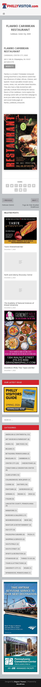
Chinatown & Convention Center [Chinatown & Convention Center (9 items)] (20, 469)
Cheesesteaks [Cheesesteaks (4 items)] (28, 463)
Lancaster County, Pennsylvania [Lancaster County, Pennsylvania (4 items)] (19, 505)
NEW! (29, 34)
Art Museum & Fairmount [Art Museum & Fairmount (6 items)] (17, 439)
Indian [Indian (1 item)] (21, 494)
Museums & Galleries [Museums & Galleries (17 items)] (16, 515)
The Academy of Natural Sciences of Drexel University (19, 304)
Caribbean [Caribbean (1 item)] (24, 458)
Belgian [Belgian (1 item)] (10, 449)
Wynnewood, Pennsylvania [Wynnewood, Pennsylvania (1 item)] (18, 573)
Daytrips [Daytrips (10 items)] (22, 484)
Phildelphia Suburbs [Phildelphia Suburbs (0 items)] (15, 534)
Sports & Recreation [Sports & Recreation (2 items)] (15, 554)
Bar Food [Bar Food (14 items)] (21, 444)
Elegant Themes (20, 682)
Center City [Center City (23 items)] (12, 463)
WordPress (20, 684)
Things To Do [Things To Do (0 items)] (28, 558)
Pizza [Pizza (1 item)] (31, 534)
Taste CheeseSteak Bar (13, 247)
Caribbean (13, 34)
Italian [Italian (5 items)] (10, 499)
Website (10, 66)
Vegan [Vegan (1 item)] (27, 568)
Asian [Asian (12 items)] (9, 444)
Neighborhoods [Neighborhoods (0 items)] (13, 520)
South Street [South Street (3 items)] (12, 549)
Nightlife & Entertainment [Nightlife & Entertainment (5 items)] (18, 525)
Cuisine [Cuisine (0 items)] (10, 484)
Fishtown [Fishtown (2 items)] (11, 489)
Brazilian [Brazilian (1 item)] (11, 458)
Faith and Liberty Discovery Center (18, 275)
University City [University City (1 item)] (13, 568)
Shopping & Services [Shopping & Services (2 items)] (15, 539)
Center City (22, 34)
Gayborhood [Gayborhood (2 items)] (25, 489)
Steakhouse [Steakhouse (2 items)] (12, 558)
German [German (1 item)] (10, 494)
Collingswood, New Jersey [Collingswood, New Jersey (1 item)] (18, 480)
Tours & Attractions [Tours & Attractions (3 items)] (16, 563)
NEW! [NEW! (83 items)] (27, 520)
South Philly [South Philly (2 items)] (12, 544)
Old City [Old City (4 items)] (10, 530)
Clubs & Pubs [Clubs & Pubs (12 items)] (12, 475)
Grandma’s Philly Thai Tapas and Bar (19, 368)
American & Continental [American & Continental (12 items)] (18, 434)
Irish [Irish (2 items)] (31, 494)
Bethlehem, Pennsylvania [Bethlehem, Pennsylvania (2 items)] (17, 454)
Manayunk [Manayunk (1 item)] (11, 510)
